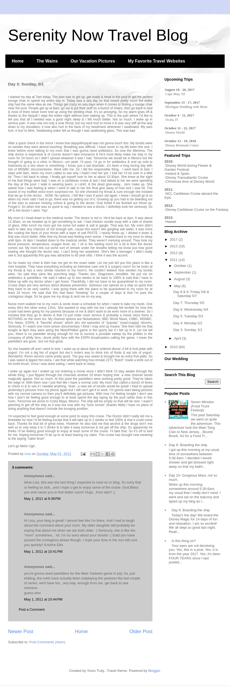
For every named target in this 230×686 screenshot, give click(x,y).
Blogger (154, 671)
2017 (174, 239)
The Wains (46, 61)
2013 (174, 246)
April (178, 338)
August (180, 279)
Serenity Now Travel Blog (98, 35)
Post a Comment (32, 609)
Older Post (140, 631)
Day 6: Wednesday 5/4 (190, 309)
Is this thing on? (183, 541)
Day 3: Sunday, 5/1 (187, 330)
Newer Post (20, 631)
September (183, 272)
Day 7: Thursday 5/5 (188, 303)
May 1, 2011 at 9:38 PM (42, 499)
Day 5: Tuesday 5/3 (188, 316)
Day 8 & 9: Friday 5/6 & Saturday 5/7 (191, 294)
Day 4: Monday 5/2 (187, 323)
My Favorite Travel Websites (156, 61)
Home (18, 61)
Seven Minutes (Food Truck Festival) (202, 406)
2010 (174, 347)
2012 (174, 253)
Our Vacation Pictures (93, 61)
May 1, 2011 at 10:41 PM (43, 551)
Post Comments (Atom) (47, 642)
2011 (174, 260)
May (178, 286)
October (180, 266)
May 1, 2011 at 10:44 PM (43, 599)
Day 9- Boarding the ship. (188, 445)
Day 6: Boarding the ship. (190, 510)
